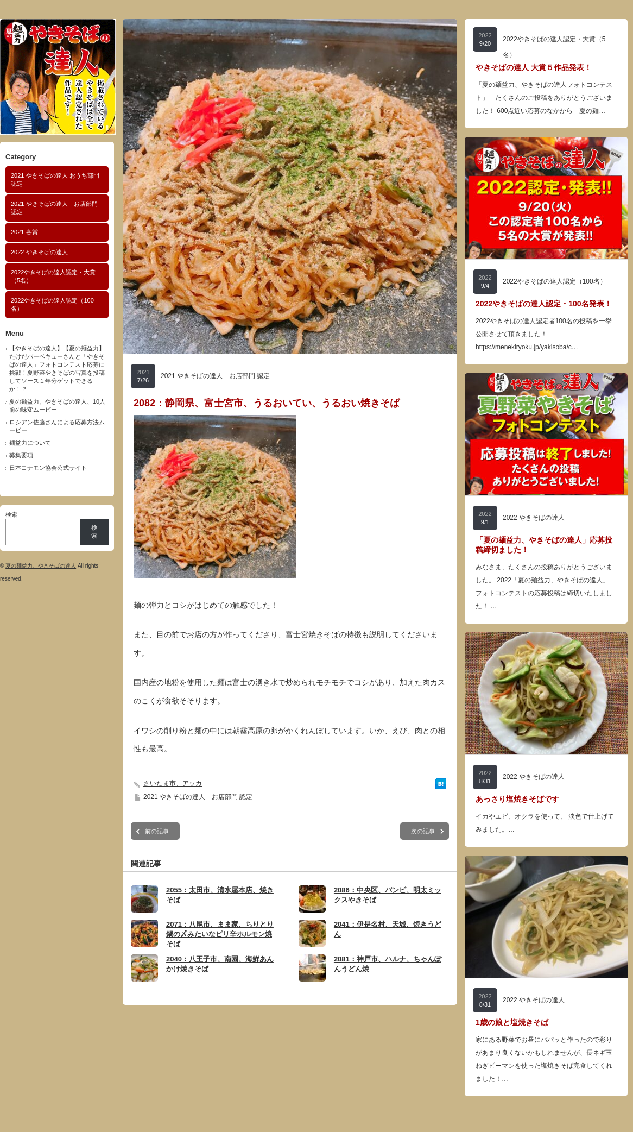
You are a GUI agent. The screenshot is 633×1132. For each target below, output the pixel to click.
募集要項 (21, 455)
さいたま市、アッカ (172, 783)
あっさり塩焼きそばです (517, 799)
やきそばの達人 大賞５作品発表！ (534, 67)
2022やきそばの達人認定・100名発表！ (544, 303)
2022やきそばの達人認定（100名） (52, 304)
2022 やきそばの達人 (39, 252)
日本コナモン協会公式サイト (48, 467)
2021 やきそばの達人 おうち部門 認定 (55, 179)
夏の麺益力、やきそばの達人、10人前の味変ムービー (57, 405)
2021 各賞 (24, 232)
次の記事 (423, 831)
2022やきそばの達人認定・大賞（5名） (53, 276)
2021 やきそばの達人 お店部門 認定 (54, 207)
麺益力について (30, 442)
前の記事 (157, 831)
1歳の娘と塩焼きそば (512, 1022)
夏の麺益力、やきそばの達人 (40, 566)
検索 (11, 514)
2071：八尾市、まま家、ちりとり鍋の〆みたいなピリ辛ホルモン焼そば (220, 934)
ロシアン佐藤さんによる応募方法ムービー (57, 426)
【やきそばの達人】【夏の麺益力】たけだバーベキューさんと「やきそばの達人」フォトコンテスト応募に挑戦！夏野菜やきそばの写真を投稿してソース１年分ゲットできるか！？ (57, 368)
